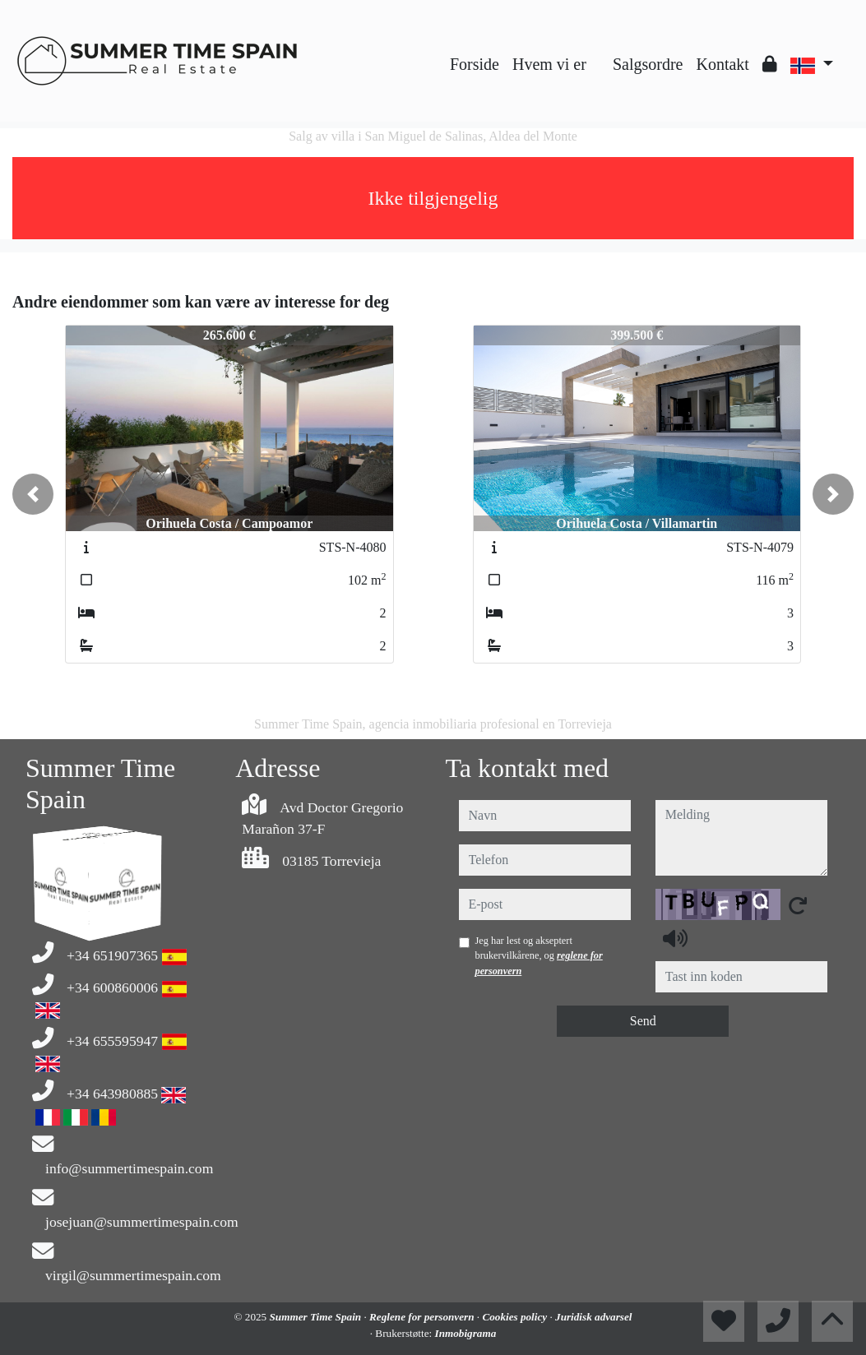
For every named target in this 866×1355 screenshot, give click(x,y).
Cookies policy (515, 1317)
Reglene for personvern (423, 1317)
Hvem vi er (549, 64)
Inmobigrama (466, 1333)
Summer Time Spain (317, 1317)
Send (643, 1021)
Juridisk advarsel (593, 1317)
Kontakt (722, 64)
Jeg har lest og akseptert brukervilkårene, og (539, 956)
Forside (474, 64)
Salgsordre (648, 64)
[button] (32, 494)
